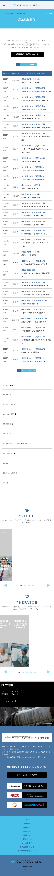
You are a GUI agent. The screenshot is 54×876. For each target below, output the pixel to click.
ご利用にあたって (27, 847)
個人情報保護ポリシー (27, 851)
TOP (6, 13)
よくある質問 (27, 843)
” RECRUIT (8, 701)
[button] (21, 585)
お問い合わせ (27, 839)
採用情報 (27, 835)
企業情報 (27, 831)
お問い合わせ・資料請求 (27, 775)
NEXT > (33, 64)
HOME (27, 820)
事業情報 (27, 824)
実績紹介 (13, 13)
